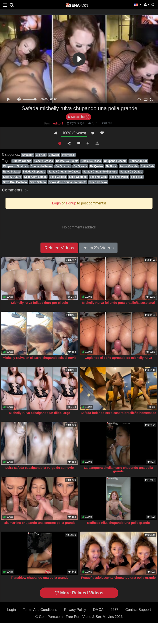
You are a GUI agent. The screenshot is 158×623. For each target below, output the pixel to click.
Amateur (27, 154)
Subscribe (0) (78, 117)
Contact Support (138, 610)
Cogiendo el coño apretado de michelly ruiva (118, 358)
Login (11, 610)
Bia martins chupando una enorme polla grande (39, 523)
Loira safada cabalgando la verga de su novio (39, 467)
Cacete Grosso (43, 161)
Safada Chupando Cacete (64, 171)
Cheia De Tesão (91, 161)
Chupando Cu (138, 161)
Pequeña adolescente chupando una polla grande (118, 577)
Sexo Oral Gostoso (15, 182)
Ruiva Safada (11, 171)
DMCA (98, 610)
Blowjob (54, 154)
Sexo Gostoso (78, 176)
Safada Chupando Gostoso (100, 171)
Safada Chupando (34, 171)
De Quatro (96, 166)
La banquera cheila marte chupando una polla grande (118, 469)
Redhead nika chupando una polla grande (118, 523)
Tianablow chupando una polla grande (39, 577)
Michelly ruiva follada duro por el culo (39, 302)
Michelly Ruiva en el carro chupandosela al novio (40, 358)
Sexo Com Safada (35, 176)
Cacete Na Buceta (67, 161)
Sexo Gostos (58, 176)
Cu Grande (80, 166)
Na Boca (111, 166)
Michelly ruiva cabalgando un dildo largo (39, 413)
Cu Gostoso (62, 166)
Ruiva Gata (147, 166)
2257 (114, 610)
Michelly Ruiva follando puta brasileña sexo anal (118, 302)
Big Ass (41, 154)
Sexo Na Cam (98, 176)
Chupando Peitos (41, 166)
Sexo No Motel (119, 176)
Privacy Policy (75, 610)
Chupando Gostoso (15, 166)
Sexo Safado (38, 182)
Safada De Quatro (131, 171)
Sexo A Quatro (12, 176)
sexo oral (137, 176)
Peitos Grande (128, 166)
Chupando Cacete (115, 161)
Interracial (68, 154)
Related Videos (59, 247)
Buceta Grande (21, 161)
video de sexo (98, 182)
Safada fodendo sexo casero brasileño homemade (118, 413)
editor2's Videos (98, 247)
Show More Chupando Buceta (67, 182)
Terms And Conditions (40, 610)
